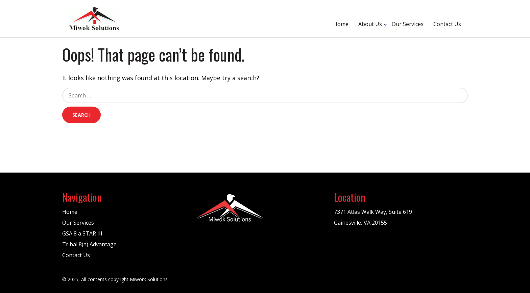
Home (340, 24)
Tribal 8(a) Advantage (89, 244)
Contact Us (447, 24)
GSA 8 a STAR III (82, 233)
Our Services (408, 24)
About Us (370, 24)
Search (81, 115)
